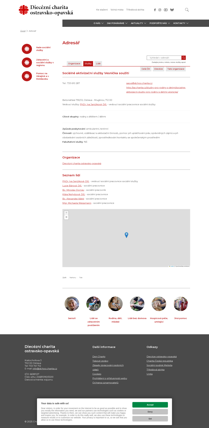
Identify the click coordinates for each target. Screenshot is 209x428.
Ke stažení (102, 9)
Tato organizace (175, 68)
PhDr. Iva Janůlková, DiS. (93, 104)
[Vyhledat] (187, 10)
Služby (90, 63)
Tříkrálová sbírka (135, 9)
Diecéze (156, 68)
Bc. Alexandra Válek (73, 198)
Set (150, 419)
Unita (150, 374)
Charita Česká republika (160, 361)
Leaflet (171, 266)
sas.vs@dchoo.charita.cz (139, 83)
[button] (98, 23)
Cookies (96, 374)
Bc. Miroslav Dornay (73, 190)
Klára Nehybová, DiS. (73, 194)
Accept (150, 405)
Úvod (22, 31)
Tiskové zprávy (100, 361)
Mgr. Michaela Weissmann (76, 203)
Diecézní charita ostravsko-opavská (81, 163)
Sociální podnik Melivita (159, 365)
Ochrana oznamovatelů (105, 382)
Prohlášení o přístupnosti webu (109, 378)
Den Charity (98, 356)
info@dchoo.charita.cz (45, 368)
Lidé (101, 63)
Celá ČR (142, 68)
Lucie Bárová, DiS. (72, 185)
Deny (150, 412)
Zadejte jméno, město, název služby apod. (169, 62)
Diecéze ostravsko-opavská (162, 356)
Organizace (75, 63)
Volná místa (117, 9)
